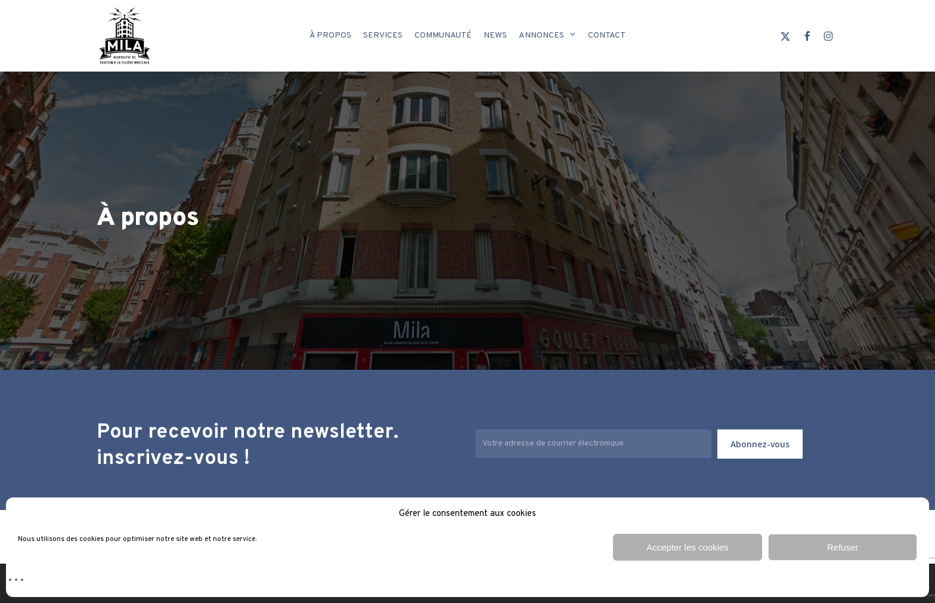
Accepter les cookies (687, 547)
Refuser (843, 547)
